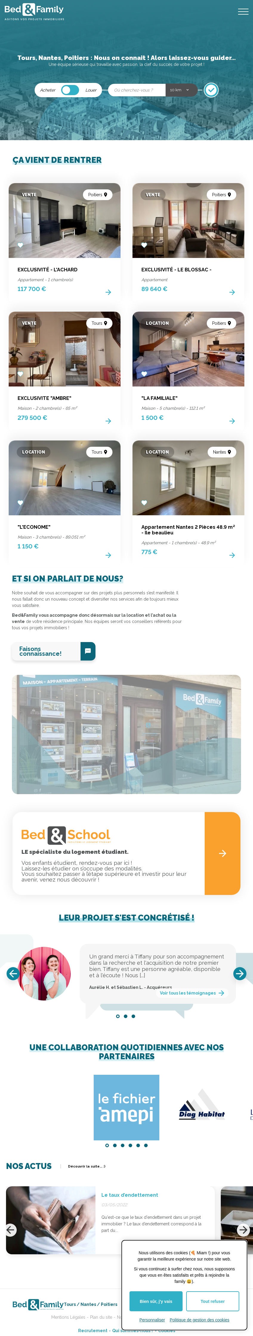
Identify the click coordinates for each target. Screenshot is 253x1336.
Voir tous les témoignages (188, 993)
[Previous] (13, 973)
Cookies (166, 1330)
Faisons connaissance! (40, 651)
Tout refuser (213, 1301)
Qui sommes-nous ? (132, 1330)
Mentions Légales (68, 1317)
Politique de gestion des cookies (199, 1320)
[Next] (239, 973)
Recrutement (92, 1330)
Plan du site (101, 1317)
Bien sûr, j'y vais (156, 1301)
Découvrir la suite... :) (86, 1166)
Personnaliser (152, 1320)
